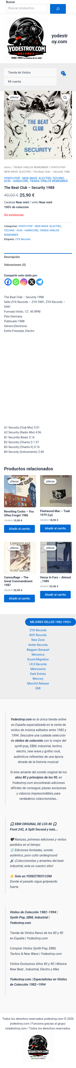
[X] (31, 281)
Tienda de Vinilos (19, 72)
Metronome (38, 669)
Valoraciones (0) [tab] (15, 265)
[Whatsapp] (15, 281)
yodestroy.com (60, 38)
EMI (38, 688)
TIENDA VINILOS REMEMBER (30, 167)
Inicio (7, 167)
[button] (65, 97)
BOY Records (37, 635)
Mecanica (38, 654)
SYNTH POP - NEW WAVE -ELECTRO (27, 178)
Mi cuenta (14, 81)
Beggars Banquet (38, 650)
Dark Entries (38, 674)
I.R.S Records (38, 664)
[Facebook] (8, 281)
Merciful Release (38, 683)
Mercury (38, 678)
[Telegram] (39, 281)
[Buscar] (58, 9)
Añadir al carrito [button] (19, 529)
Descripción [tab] (12, 257)
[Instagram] (23, 281)
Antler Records (38, 645)
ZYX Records (22, 239)
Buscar (10, 2)
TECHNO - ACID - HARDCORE (21, 230)
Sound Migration (38, 659)
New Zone (38, 640)
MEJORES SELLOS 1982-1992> (50, 622)
